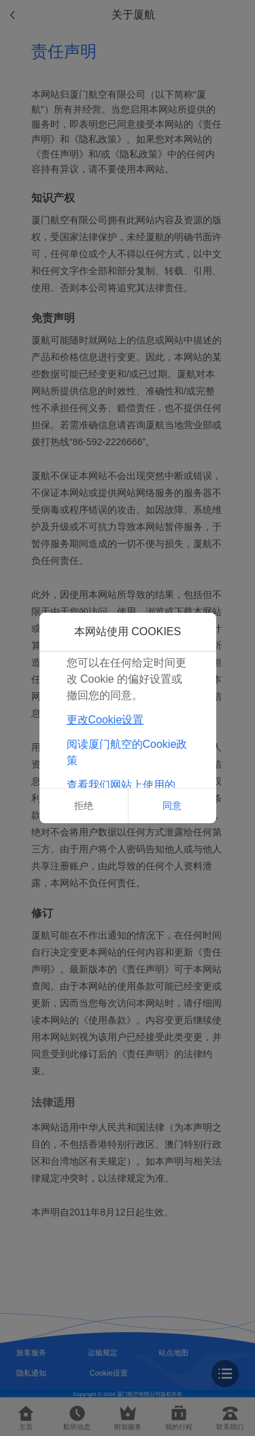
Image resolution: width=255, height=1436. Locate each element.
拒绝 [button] (83, 805)
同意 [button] (172, 805)
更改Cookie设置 (105, 719)
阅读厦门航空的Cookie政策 (127, 752)
